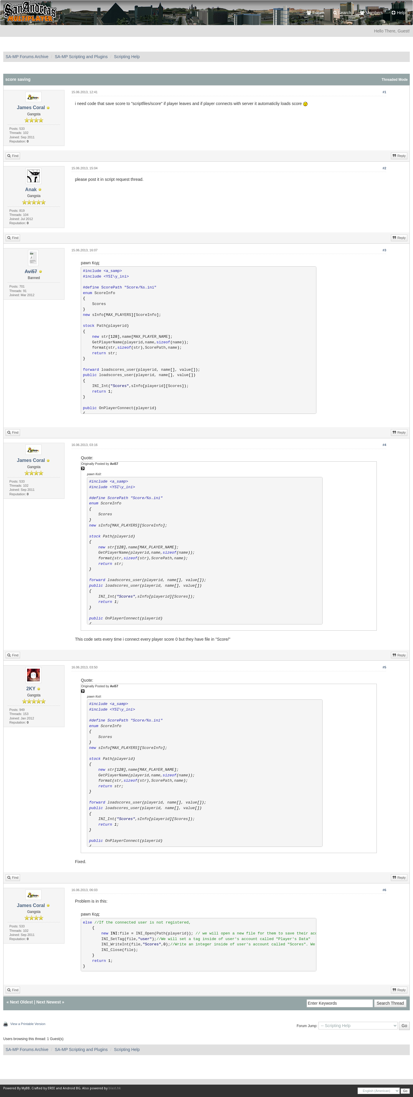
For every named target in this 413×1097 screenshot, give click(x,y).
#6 (384, 890)
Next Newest (48, 1002)
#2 (384, 168)
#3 (384, 250)
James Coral (31, 107)
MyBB (26, 1088)
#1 (384, 92)
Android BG (71, 1088)
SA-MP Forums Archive (27, 56)
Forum (315, 12)
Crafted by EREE (43, 1088)
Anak (31, 189)
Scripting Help (127, 56)
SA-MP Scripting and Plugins (81, 56)
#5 (384, 667)
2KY (30, 688)
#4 (384, 445)
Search (342, 12)
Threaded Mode (394, 80)
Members (371, 12)
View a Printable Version (27, 1024)
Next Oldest (21, 1002)
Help (398, 12)
